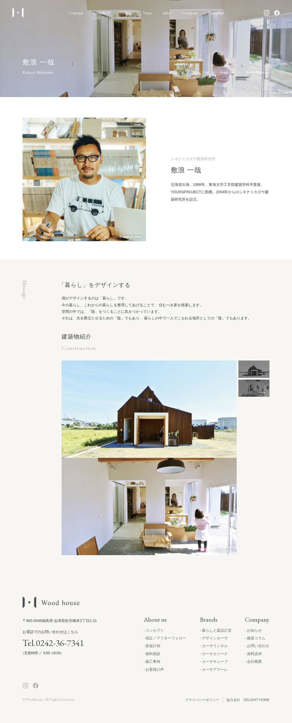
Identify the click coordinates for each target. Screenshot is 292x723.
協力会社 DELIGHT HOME (247, 700)
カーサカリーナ (215, 654)
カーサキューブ (215, 661)
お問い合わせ (258, 646)
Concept (75, 12)
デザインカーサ (215, 638)
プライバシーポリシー (202, 700)
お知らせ (254, 630)
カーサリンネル (215, 646)
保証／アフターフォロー (165, 638)
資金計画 (152, 646)
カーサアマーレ (215, 669)
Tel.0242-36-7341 (53, 642)
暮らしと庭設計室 (217, 630)
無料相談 (152, 654)
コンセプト (154, 630)
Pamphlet (216, 12)
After (167, 12)
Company (190, 12)
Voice (147, 12)
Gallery (126, 12)
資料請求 (254, 654)
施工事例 (152, 661)
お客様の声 (154, 669)
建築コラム (256, 638)
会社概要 (254, 661)
